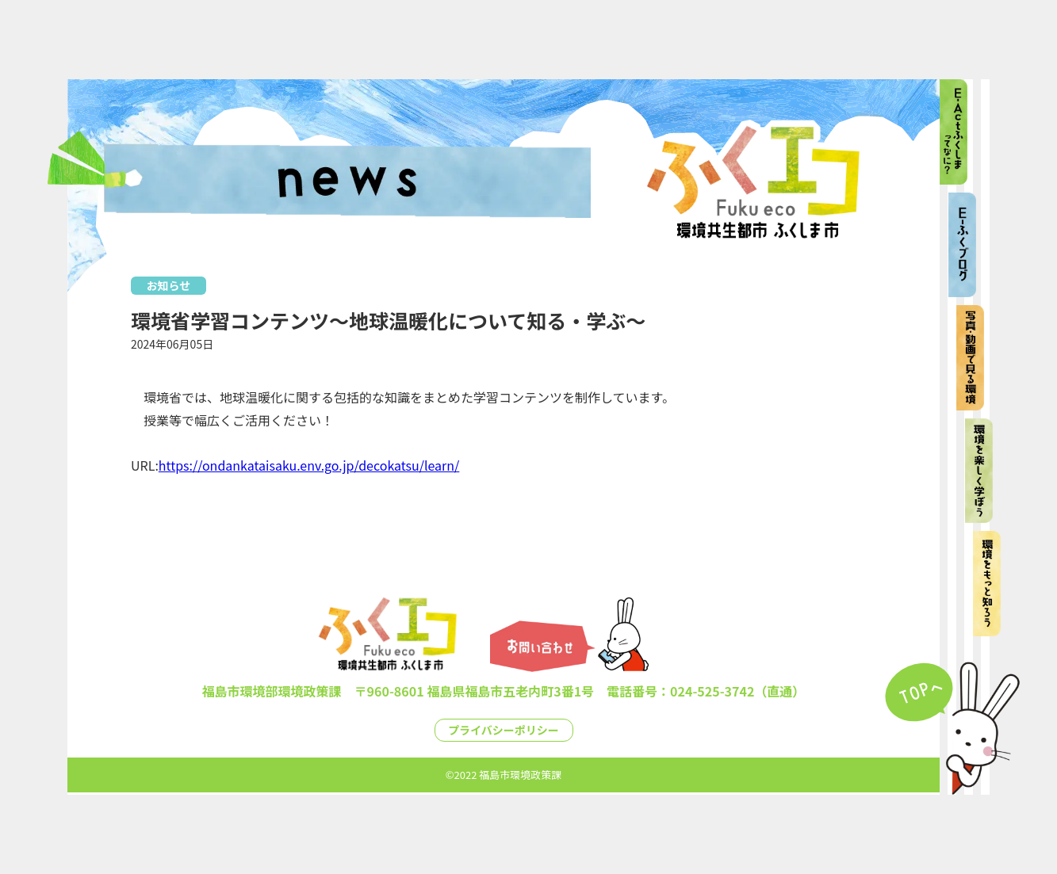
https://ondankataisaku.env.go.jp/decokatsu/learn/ (309, 465)
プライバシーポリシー (503, 730)
